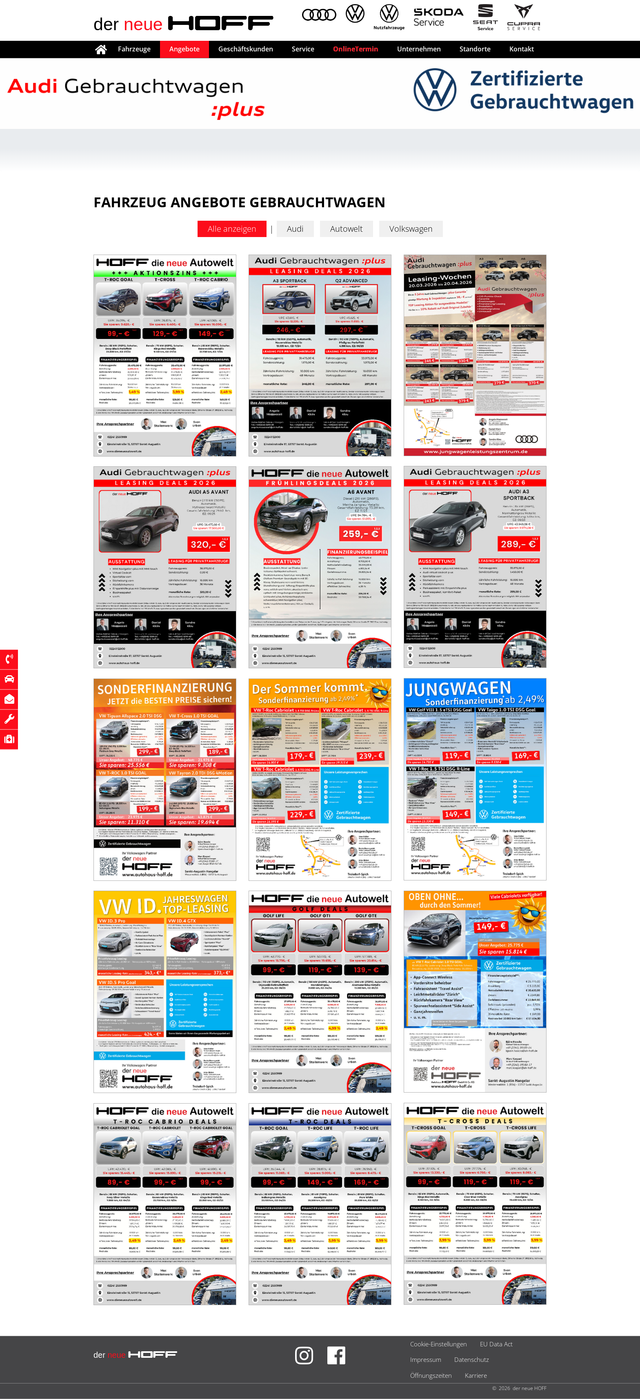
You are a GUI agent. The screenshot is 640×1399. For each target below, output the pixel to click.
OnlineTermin (355, 48)
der (183, 24)
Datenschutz (471, 1359)
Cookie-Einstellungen (438, 1344)
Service (303, 48)
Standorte (475, 48)
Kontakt (521, 48)
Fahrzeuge (134, 48)
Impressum (425, 1359)
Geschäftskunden (245, 48)
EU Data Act (496, 1344)
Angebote (184, 48)
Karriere (476, 1375)
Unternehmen (419, 48)
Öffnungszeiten (431, 1375)
